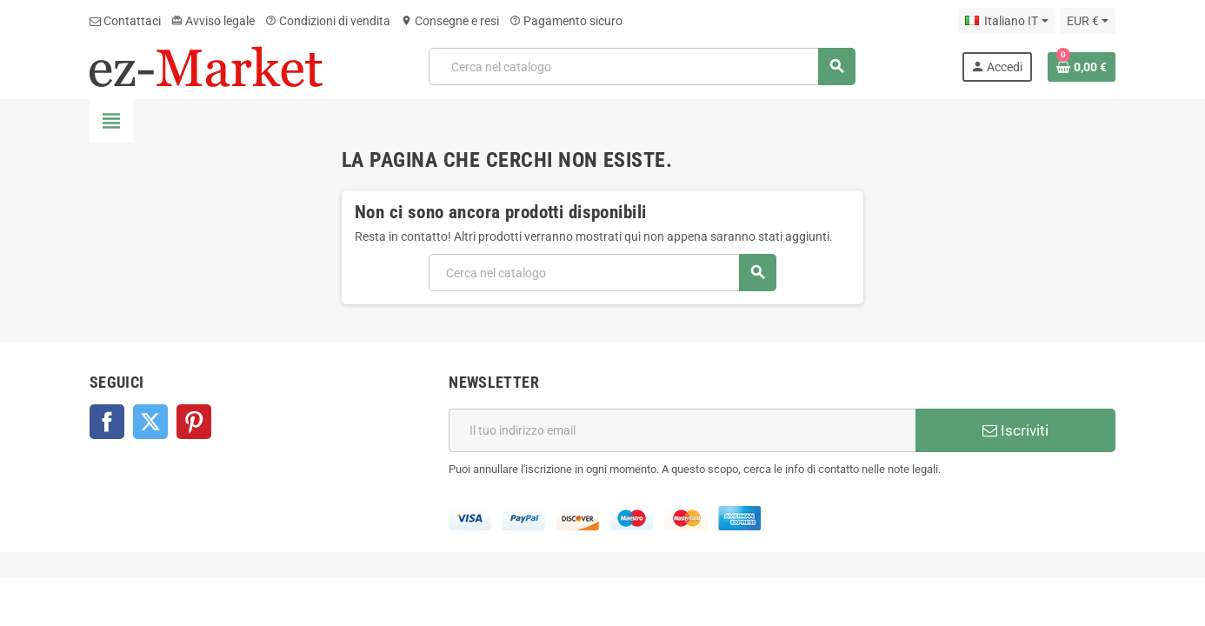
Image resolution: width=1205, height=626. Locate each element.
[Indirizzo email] (682, 430)
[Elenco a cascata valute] (1087, 21)
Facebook (107, 421)
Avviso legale (213, 21)
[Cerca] (642, 66)
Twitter (150, 421)
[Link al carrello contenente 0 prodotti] (1081, 67)
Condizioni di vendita (327, 21)
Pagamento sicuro (565, 21)
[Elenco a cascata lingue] (1006, 21)
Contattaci (125, 21)
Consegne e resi (450, 21)
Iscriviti (1015, 430)
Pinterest (193, 421)
